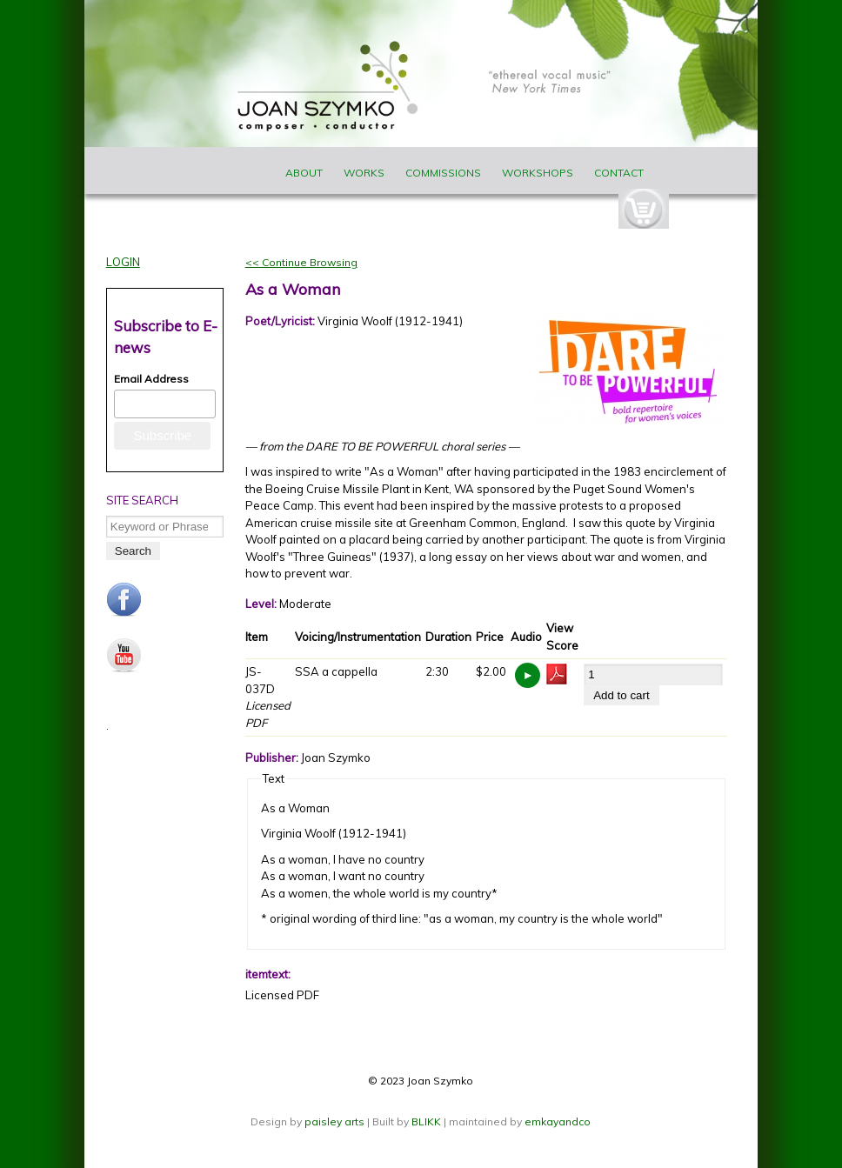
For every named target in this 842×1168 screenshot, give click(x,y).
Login (123, 262)
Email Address (151, 378)
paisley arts (335, 1121)
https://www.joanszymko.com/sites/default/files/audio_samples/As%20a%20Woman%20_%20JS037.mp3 (527, 675)
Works (364, 172)
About (304, 172)
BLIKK (426, 1121)
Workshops (537, 172)
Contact (619, 172)
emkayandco (558, 1121)
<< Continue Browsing (301, 262)
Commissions (443, 172)
